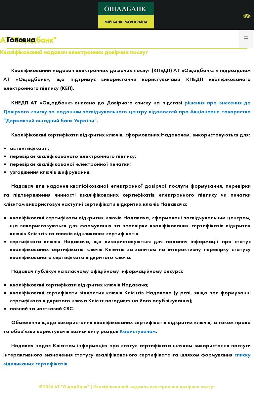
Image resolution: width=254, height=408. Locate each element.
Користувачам (138, 331)
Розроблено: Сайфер (127, 396)
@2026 (46, 386)
